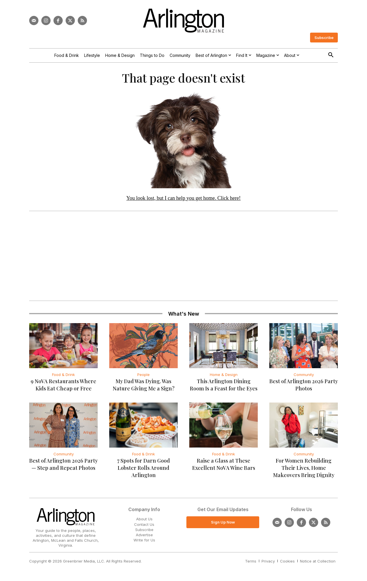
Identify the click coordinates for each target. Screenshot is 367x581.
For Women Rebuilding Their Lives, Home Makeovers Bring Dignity (303, 470)
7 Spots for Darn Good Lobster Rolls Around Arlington (143, 470)
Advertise (144, 537)
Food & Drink (63, 377)
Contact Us (144, 526)
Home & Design (224, 377)
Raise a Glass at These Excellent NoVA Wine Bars (223, 466)
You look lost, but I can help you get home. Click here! (183, 200)
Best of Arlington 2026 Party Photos (303, 387)
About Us (144, 521)
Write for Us (144, 542)
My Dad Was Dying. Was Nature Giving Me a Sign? (144, 387)
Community (304, 377)
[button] (331, 55)
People (143, 377)
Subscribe (144, 531)
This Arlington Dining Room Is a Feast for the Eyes (223, 387)
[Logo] (183, 21)
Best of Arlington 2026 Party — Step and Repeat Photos (63, 466)
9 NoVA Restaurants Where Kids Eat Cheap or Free (63, 387)
